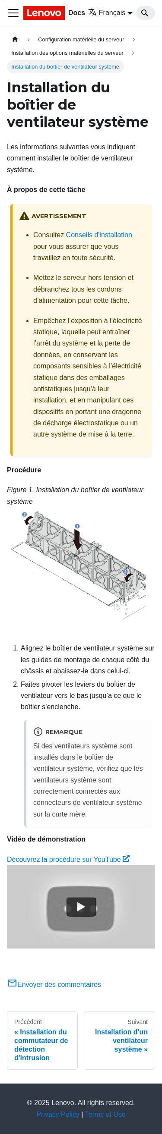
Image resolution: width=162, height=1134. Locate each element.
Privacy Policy (57, 1114)
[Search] (145, 13)
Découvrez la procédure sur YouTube (68, 859)
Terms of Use (105, 1114)
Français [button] (106, 12)
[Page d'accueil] (15, 39)
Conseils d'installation (99, 235)
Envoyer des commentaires (54, 984)
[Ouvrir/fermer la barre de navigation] (13, 12)
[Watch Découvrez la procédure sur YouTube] (81, 907)
